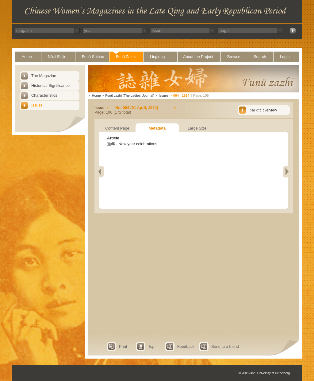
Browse (233, 56)
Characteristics (44, 95)
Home (26, 56)
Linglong (157, 56)
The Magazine (43, 75)
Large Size (197, 128)
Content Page (117, 128)
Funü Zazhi (126, 56)
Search (260, 56)
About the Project (198, 56)
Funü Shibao (93, 56)
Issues (37, 105)
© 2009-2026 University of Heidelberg (264, 373)
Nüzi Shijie (57, 56)
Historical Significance (50, 85)
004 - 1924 (181, 95)
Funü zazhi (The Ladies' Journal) (129, 95)
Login (284, 56)
